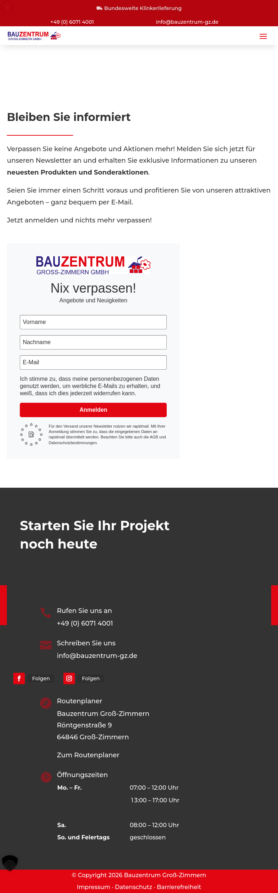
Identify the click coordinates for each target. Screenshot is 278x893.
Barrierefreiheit (179, 887)
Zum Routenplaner (88, 755)
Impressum (93, 887)
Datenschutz (133, 887)
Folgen (41, 678)
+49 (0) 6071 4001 (72, 22)
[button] (263, 36)
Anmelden (93, 410)
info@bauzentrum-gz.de (187, 22)
